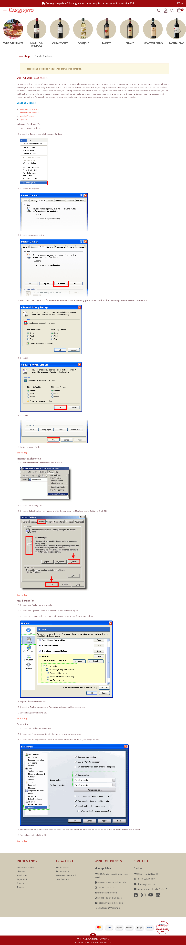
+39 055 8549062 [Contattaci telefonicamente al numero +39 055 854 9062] (145, 879)
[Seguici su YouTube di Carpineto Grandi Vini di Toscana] (150, 896)
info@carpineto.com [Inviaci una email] (146, 884)
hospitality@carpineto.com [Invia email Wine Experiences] (110, 903)
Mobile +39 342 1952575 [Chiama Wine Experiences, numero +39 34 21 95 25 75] (109, 898)
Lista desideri (62, 879)
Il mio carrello (62, 871)
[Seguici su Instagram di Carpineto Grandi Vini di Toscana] (143, 896)
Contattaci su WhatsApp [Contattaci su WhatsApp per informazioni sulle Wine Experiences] (108, 908)
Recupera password (66, 875)
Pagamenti (22, 879)
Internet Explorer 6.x (29, 113)
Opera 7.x (24, 119)
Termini (20, 887)
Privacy (20, 883)
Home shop (23, 56)
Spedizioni (22, 875)
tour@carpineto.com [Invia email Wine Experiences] (107, 892)
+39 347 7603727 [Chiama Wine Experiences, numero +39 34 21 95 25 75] (106, 887)
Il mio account (62, 867)
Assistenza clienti (25, 867)
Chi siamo (21, 871)
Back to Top (22, 453)
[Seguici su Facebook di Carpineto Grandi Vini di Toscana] (136, 896)
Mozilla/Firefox (27, 116)
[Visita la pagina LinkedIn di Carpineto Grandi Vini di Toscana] (158, 896)
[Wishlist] (172, 11)
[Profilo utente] (165, 11)
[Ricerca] (159, 11)
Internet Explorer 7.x (29, 109)
